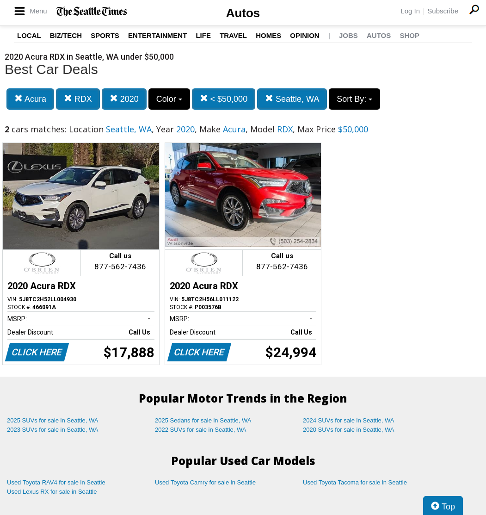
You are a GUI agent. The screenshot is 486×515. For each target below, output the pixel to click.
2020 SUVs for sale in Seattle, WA (348, 429)
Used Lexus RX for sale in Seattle (52, 491)
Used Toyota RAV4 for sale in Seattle (56, 482)
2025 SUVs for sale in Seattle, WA (52, 420)
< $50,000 (224, 99)
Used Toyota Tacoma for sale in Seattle (355, 482)
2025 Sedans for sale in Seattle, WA (203, 420)
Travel (233, 35)
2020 (124, 99)
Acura (30, 99)
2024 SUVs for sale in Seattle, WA (348, 420)
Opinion (304, 35)
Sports (105, 35)
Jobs (348, 35)
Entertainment (157, 35)
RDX (78, 99)
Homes (268, 35)
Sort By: (354, 99)
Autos (243, 13)
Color (169, 99)
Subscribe (442, 11)
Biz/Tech (66, 35)
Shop (409, 35)
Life (203, 35)
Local (29, 35)
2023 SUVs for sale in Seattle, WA (52, 429)
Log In (410, 11)
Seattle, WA (292, 99)
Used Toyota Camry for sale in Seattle (205, 482)
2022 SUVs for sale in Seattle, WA (200, 429)
